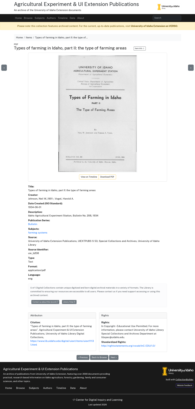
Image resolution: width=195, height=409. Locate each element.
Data (72, 18)
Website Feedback (184, 385)
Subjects (40, 18)
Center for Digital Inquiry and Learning (97, 399)
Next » (114, 357)
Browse (28, 18)
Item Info (140, 48)
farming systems (37, 232)
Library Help (69, 302)
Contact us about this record (45, 302)
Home (18, 18)
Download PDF (107, 177)
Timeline (63, 18)
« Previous (83, 357)
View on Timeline (89, 177)
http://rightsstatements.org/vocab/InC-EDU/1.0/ (128, 345)
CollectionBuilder (184, 379)
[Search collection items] (167, 17)
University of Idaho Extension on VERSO (154, 26)
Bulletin (32, 224)
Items (29, 37)
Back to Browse (99, 357)
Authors (51, 18)
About (80, 18)
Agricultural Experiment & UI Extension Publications (76, 4)
